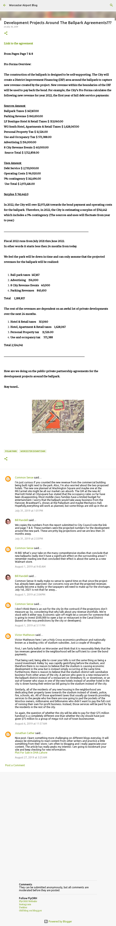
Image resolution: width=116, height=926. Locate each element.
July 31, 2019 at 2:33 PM (29, 538)
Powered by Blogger (58, 921)
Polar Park (11, 451)
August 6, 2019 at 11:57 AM (31, 723)
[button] (6, 33)
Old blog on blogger (30, 910)
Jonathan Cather (25, 733)
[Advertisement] (58, 799)
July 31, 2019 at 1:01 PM (29, 510)
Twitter (23, 907)
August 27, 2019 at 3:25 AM (31, 757)
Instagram (25, 904)
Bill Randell (21, 520)
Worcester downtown (32, 451)
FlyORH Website (28, 901)
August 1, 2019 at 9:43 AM (30, 566)
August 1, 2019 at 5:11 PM (30, 625)
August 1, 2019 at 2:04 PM (30, 594)
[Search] (111, 5)
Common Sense (24, 477)
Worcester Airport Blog (23, 5)
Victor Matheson (25, 634)
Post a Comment (15, 765)
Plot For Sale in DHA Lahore (31, 752)
